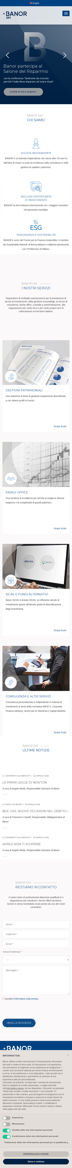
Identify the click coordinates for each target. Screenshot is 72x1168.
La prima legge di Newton (24, 834)
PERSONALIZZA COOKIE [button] (36, 1154)
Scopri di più (60, 650)
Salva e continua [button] (36, 1161)
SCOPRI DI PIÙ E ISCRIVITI (23, 91)
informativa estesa (15, 1088)
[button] (67, 1055)
